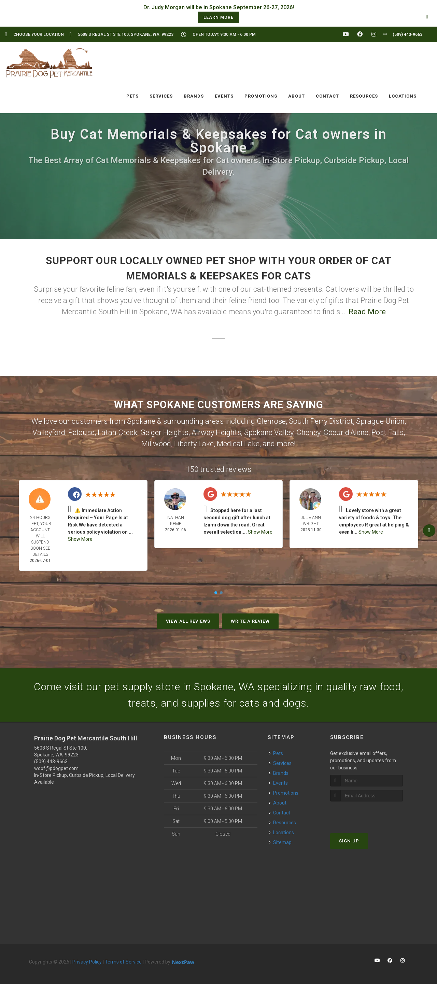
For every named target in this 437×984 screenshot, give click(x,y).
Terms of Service (123, 962)
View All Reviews (188, 621)
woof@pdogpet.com (56, 768)
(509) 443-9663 (51, 761)
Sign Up (349, 840)
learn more (218, 17)
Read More (367, 311)
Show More (80, 539)
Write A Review (250, 621)
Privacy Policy (87, 962)
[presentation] (366, 814)
